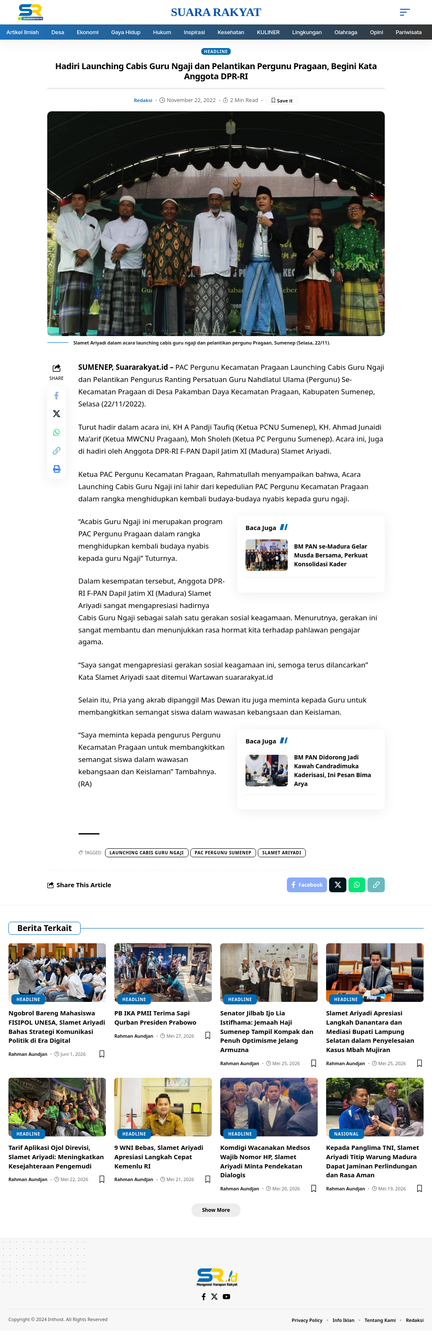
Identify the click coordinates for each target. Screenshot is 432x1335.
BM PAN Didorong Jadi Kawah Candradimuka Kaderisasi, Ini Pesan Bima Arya (332, 771)
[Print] (57, 478)
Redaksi (142, 100)
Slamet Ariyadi (283, 853)
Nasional (346, 1136)
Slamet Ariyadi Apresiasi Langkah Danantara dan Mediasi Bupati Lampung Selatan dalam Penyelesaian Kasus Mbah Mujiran (370, 1033)
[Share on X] (57, 417)
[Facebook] (203, 1301)
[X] (214, 1301)
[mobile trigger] (407, 12)
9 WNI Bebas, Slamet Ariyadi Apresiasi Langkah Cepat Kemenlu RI (158, 1159)
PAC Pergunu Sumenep (225, 853)
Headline (216, 51)
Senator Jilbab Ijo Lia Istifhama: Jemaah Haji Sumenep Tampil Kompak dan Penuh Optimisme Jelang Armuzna (266, 1033)
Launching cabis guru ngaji (148, 853)
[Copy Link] (57, 458)
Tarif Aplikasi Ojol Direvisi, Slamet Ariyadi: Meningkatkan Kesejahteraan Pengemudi (56, 1159)
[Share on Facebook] (57, 397)
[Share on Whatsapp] (57, 438)
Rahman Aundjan (27, 1056)
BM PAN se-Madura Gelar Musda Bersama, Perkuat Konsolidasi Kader (331, 556)
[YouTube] (227, 1301)
